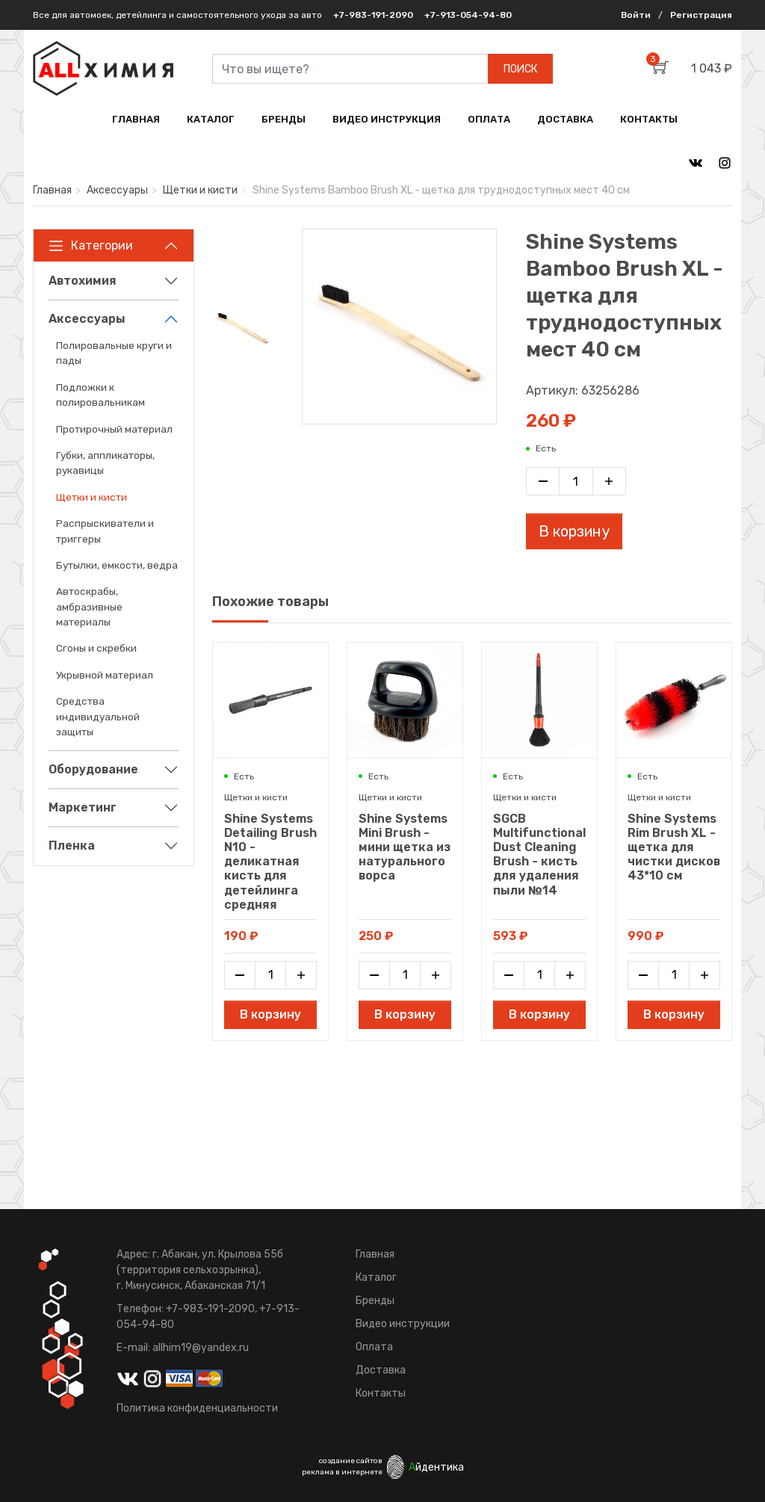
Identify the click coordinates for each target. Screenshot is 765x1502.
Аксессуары (117, 190)
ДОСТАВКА (565, 119)
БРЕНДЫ (283, 119)
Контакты (381, 1393)
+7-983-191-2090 (373, 15)
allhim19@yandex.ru (200, 1347)
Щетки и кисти (200, 190)
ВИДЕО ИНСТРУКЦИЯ (386, 119)
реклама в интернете (342, 1472)
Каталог (376, 1277)
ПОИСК (520, 69)
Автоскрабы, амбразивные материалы (89, 606)
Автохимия (83, 280)
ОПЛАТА (489, 119)
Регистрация (701, 15)
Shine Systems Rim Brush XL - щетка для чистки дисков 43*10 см (674, 847)
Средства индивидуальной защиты (98, 716)
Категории (91, 245)
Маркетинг (83, 807)
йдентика (436, 1467)
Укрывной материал (104, 675)
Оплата (374, 1347)
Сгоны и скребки (96, 648)
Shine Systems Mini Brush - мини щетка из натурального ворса (404, 847)
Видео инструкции (403, 1323)
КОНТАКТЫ (649, 119)
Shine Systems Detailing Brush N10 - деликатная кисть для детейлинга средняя (270, 862)
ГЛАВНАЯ (136, 119)
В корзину (574, 531)
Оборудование (93, 769)
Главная (52, 190)
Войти (636, 15)
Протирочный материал (114, 429)
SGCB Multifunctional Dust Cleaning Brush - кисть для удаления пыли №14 (539, 854)
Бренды (375, 1300)
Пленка (72, 845)
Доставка (381, 1370)
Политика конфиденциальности (197, 1408)
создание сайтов (350, 1460)
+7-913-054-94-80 (468, 15)
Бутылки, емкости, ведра (117, 565)
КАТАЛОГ (211, 119)
